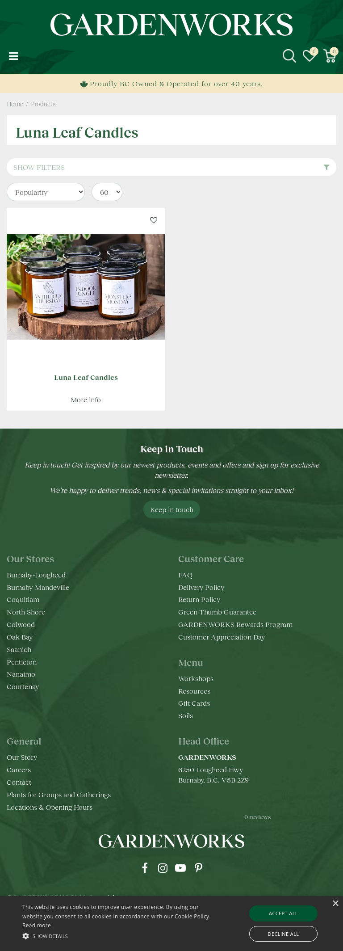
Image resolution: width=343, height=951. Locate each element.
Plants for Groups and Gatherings (59, 794)
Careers (19, 769)
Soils (185, 715)
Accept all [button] (283, 913)
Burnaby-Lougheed (36, 574)
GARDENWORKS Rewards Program (235, 624)
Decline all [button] (283, 933)
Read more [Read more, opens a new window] (36, 925)
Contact (19, 782)
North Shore (26, 611)
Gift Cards (194, 703)
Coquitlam (23, 599)
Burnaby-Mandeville (38, 587)
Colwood (21, 624)
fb (144, 868)
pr (198, 868)
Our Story (22, 757)
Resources (194, 690)
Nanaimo (21, 673)
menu (13, 56)
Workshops (195, 678)
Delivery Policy (201, 587)
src (289, 56)
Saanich (19, 649)
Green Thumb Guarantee (217, 611)
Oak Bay (20, 636)
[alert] (171, 923)
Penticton (22, 661)
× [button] (335, 904)
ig (162, 868)
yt (180, 868)
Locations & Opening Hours (49, 807)
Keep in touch (171, 509)
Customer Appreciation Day (221, 636)
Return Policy (199, 599)
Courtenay (23, 686)
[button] (119, 935)
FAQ (185, 574)
